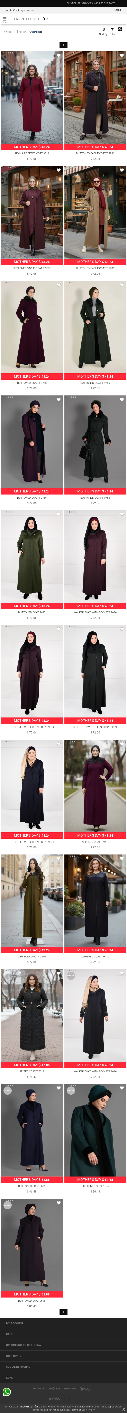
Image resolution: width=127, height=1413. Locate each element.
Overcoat (35, 32)
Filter (112, 31)
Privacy (91, 1409)
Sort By (103, 31)
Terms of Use (79, 1409)
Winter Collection (15, 32)
